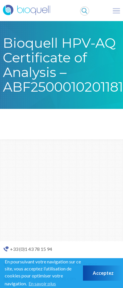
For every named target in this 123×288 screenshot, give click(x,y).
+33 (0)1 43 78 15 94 (31, 249)
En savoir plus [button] (42, 283)
